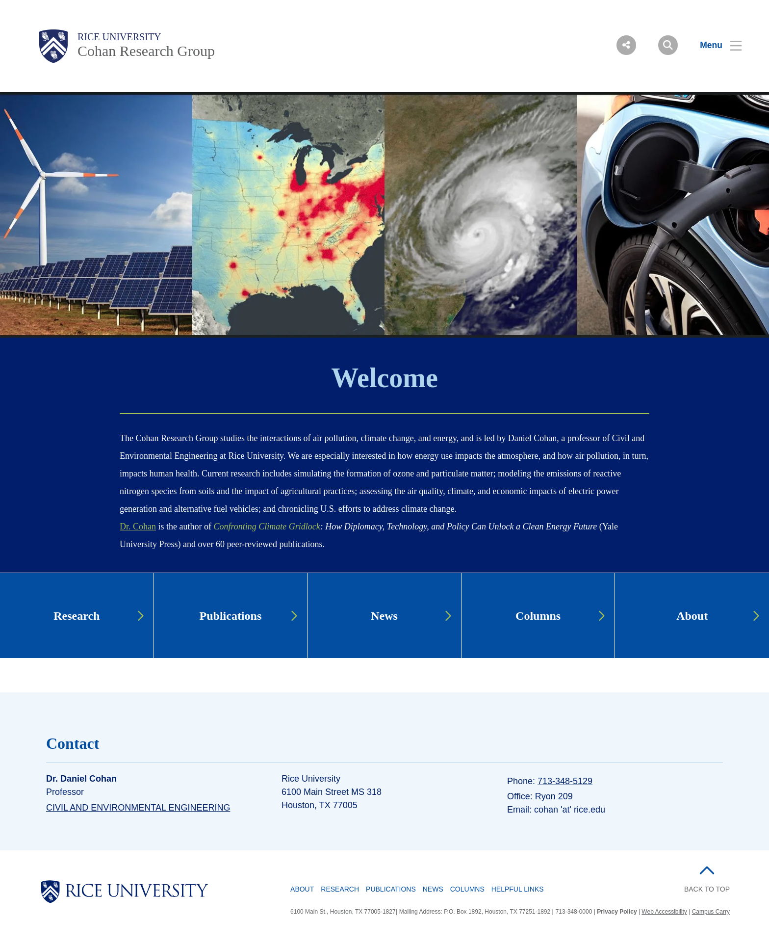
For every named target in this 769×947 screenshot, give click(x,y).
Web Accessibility (664, 911)
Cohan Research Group (146, 51)
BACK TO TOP (707, 889)
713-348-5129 (565, 781)
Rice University (119, 37)
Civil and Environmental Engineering (138, 808)
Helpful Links (517, 889)
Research (340, 889)
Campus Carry (711, 911)
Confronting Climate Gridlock (266, 526)
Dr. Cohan (138, 526)
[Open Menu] (715, 45)
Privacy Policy (617, 911)
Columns (467, 889)
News (433, 889)
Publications (391, 889)
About (302, 889)
